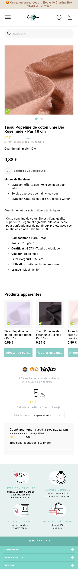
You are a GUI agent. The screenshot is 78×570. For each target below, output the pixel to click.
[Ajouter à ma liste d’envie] (25, 171)
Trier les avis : (22, 415)
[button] (59, 17)
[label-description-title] (39, 210)
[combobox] (39, 33)
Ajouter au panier (18, 352)
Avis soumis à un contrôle (37, 382)
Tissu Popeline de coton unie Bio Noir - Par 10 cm (49, 335)
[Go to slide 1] (36, 119)
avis (27, 138)
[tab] (39, 210)
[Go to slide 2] (41, 119)
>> (43, 6)
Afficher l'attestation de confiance (39, 378)
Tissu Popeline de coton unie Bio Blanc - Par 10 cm (18, 335)
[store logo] (33, 17)
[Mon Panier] (70, 17)
